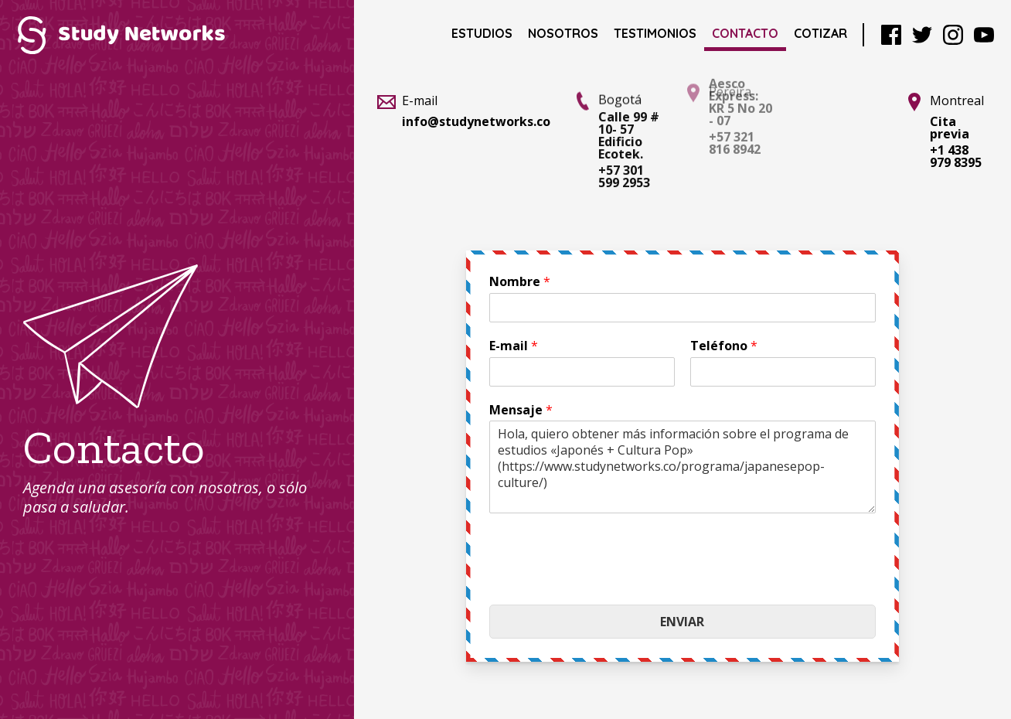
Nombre (519, 282)
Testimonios (655, 33)
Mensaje (521, 410)
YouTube (984, 34)
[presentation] (606, 579)
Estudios (481, 33)
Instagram (953, 34)
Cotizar (820, 33)
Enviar (682, 621)
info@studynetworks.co (476, 121)
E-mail (513, 346)
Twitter (922, 34)
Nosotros (563, 33)
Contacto (745, 33)
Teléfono (723, 346)
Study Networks (120, 34)
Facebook (891, 34)
